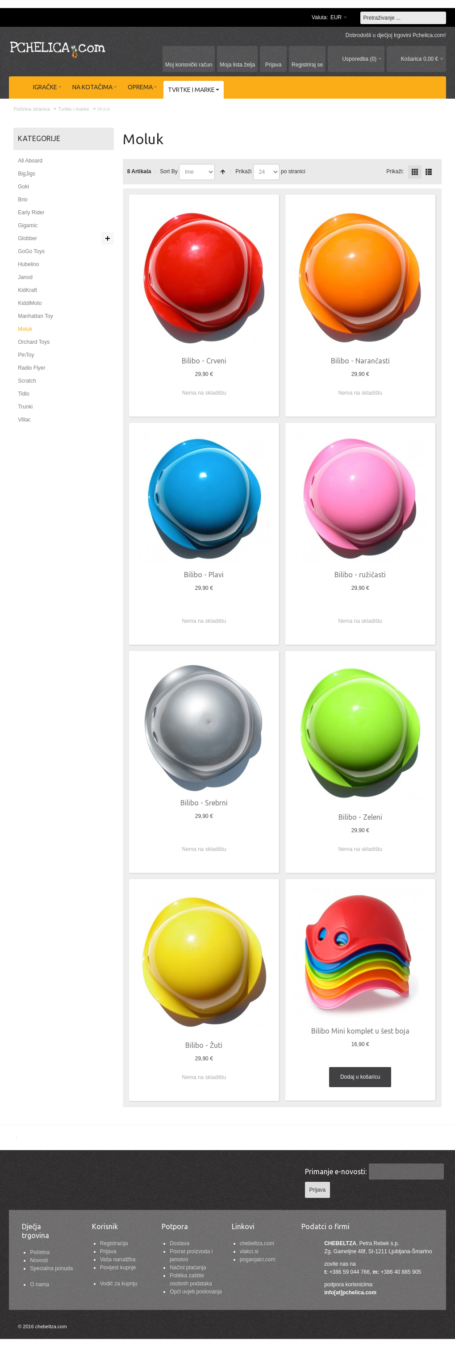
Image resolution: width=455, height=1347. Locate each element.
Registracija (114, 1243)
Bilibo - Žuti (203, 1045)
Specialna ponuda (51, 1268)
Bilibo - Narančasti (360, 361)
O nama (39, 1284)
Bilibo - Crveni (204, 361)
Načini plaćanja (188, 1267)
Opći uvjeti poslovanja (196, 1292)
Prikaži (243, 171)
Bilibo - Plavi (204, 575)
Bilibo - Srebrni (204, 803)
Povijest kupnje (118, 1267)
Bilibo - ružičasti (360, 575)
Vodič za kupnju (119, 1283)
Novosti (39, 1260)
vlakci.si (249, 1251)
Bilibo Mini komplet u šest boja (360, 1031)
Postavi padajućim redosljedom (223, 172)
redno (428, 172)
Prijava (108, 1251)
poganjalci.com (258, 1259)
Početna (40, 1252)
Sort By (168, 171)
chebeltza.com (257, 1243)
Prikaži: (395, 171)
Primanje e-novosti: (336, 1172)
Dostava (179, 1243)
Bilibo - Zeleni (360, 817)
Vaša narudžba (118, 1259)
